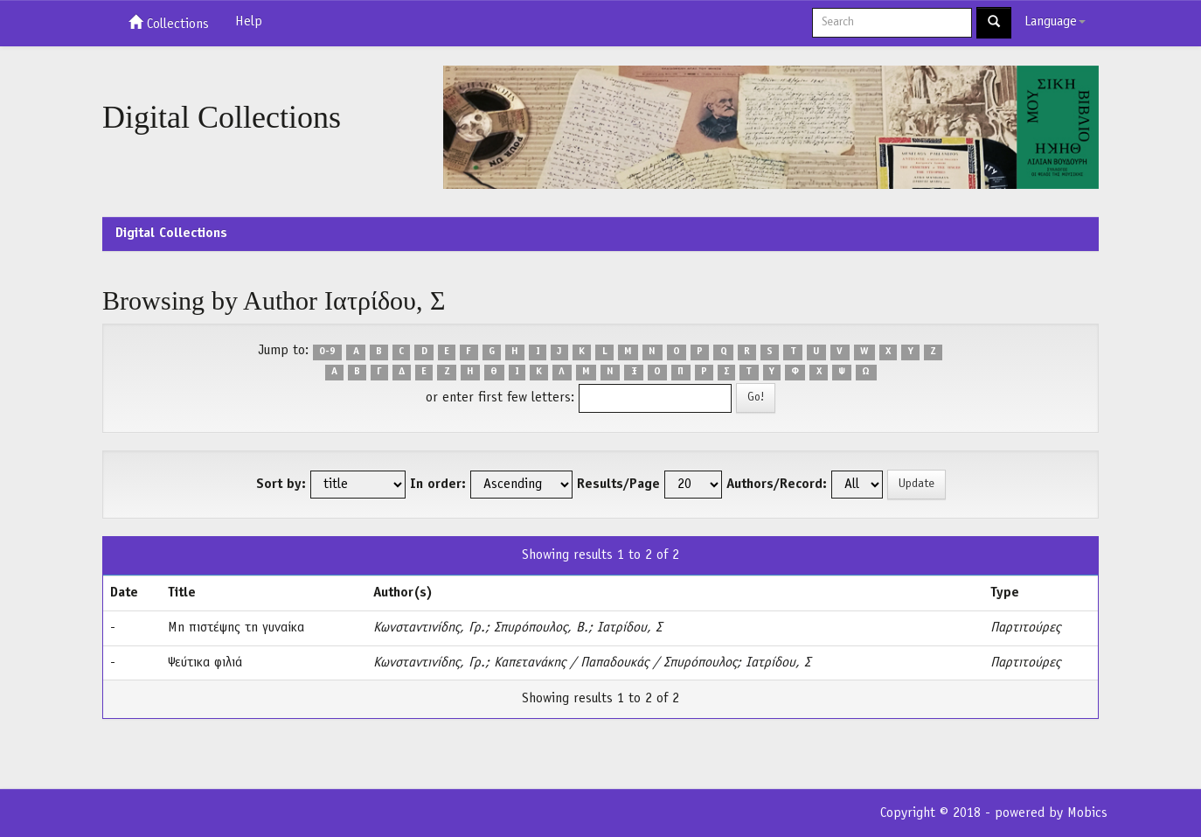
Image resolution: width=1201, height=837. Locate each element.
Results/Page (618, 485)
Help (248, 22)
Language (1055, 22)
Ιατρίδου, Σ (629, 628)
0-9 (327, 351)
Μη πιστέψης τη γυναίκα (236, 628)
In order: (438, 485)
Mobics (1087, 813)
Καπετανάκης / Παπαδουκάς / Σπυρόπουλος (615, 663)
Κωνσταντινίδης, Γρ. (429, 628)
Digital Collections (171, 234)
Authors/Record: (776, 485)
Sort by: (281, 485)
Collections (168, 22)
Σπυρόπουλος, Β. (541, 628)
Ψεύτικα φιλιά (205, 663)
